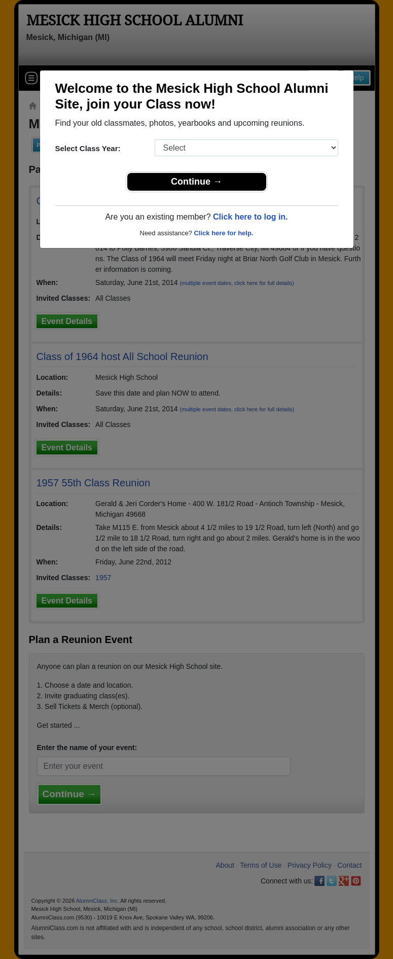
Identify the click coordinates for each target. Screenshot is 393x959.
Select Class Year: (88, 148)
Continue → (196, 181)
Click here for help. (223, 233)
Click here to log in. (250, 216)
